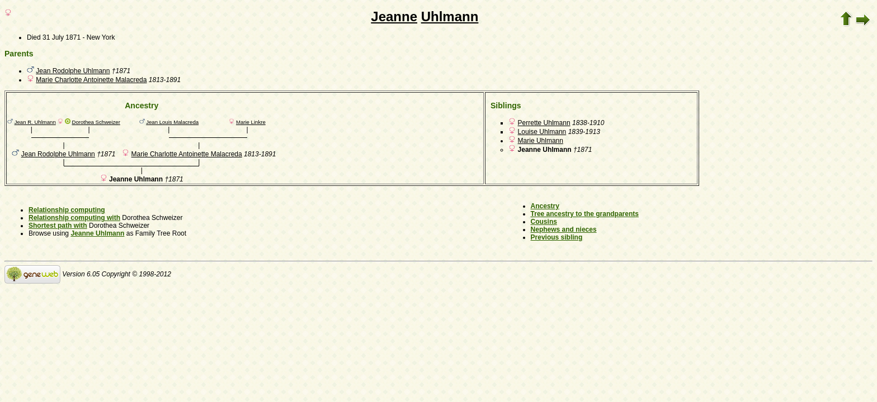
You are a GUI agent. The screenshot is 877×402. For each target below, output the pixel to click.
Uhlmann (450, 16)
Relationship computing (67, 210)
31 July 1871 (62, 37)
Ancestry (545, 206)
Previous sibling (557, 237)
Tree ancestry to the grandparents (585, 214)
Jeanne (394, 16)
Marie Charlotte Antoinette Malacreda (91, 80)
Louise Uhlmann (542, 132)
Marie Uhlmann (540, 141)
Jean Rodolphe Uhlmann (73, 71)
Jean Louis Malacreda (172, 122)
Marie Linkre (251, 122)
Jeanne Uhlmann (97, 233)
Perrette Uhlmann (544, 123)
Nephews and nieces (564, 229)
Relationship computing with (74, 218)
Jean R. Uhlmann (35, 122)
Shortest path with (58, 225)
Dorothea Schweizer (96, 122)
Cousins (544, 222)
